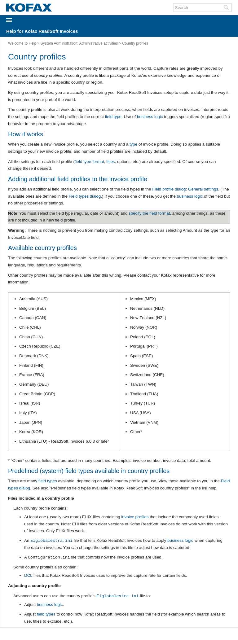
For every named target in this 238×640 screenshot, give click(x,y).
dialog (85, 196)
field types (47, 481)
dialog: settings (185, 189)
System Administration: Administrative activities (79, 43)
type (133, 144)
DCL (28, 575)
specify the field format (149, 213)
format (98, 161)
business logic (150, 116)
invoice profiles (134, 517)
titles (110, 161)
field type (113, 116)
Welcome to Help (22, 43)
